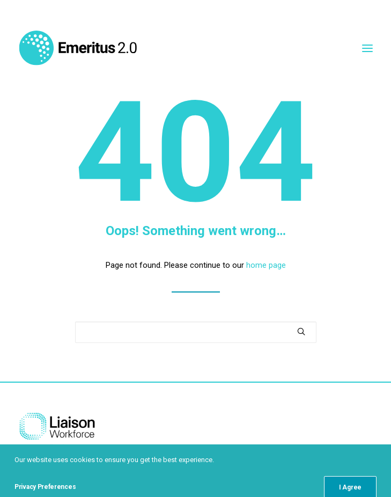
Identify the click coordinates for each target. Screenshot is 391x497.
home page (266, 265)
